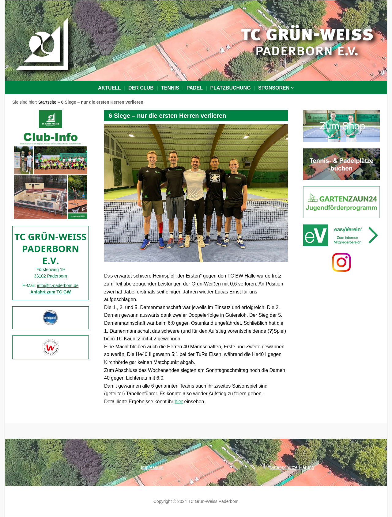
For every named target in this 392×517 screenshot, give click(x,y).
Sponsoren (273, 87)
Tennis (170, 87)
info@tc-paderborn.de (58, 285)
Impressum (152, 467)
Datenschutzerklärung (292, 467)
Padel (195, 87)
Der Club (141, 87)
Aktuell (109, 87)
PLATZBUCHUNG (230, 87)
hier (179, 401)
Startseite (47, 102)
